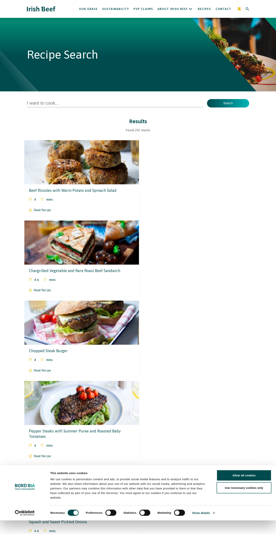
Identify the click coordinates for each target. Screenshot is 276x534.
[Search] (247, 9)
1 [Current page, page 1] (123, 434)
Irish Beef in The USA (122, 466)
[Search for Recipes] (115, 103)
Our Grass (88, 9)
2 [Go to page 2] (131, 434)
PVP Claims (143, 9)
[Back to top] (247, 465)
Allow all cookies (244, 488)
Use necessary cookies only (244, 501)
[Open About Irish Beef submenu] (190, 9)
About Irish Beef (173, 9)
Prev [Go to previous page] (111, 434)
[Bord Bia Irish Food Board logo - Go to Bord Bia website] (42, 468)
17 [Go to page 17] (153, 434)
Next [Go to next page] (164, 434)
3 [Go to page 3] (140, 434)
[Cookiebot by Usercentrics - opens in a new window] (25, 526)
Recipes (204, 9)
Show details (201, 526)
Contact (223, 9)
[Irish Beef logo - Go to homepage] (41, 9)
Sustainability (115, 9)
